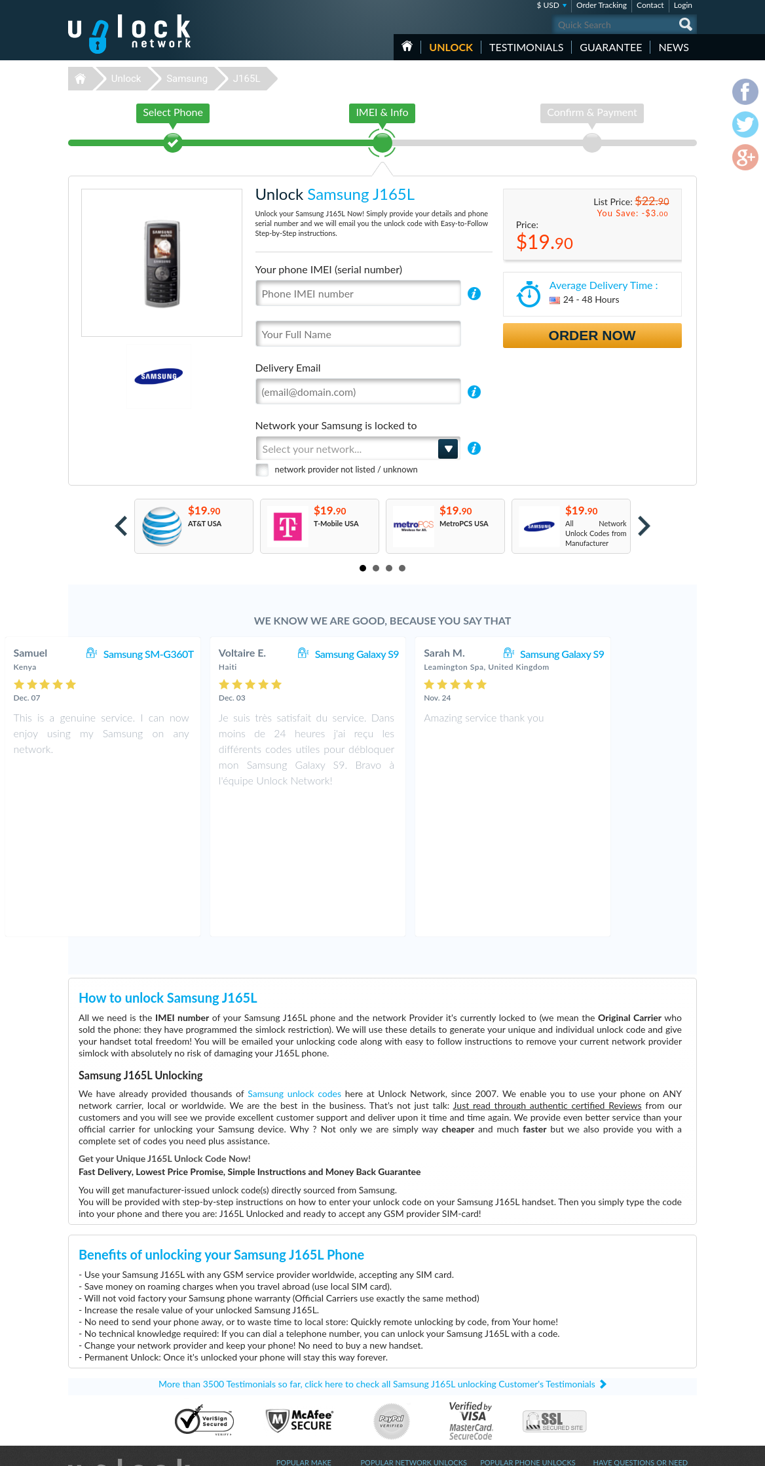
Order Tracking (601, 5)
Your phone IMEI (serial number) (328, 269)
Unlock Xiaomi (299, 1410)
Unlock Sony (296, 1390)
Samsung (187, 79)
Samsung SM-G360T (223, 653)
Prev (121, 526)
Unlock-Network (129, 34)
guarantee (611, 47)
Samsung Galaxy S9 (432, 653)
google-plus (687, 1450)
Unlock (451, 47)
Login (683, 5)
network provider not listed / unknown (346, 469)
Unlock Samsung (302, 1370)
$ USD (547, 5)
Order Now (592, 335)
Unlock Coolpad (301, 1380)
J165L (247, 79)
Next (644, 526)
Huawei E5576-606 (511, 1351)
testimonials (526, 47)
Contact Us (610, 1349)
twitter (661, 1450)
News (673, 47)
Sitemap (605, 1379)
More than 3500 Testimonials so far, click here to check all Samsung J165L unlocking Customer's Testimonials (377, 1246)
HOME (407, 46)
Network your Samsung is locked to (336, 425)
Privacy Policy (614, 1369)
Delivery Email (288, 367)
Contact (650, 5)
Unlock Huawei (300, 1351)
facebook (634, 1450)
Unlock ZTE (294, 1361)
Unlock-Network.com (129, 1341)
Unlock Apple (297, 1400)
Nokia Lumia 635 (507, 1341)
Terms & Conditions (624, 1359)
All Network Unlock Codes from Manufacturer (596, 533)
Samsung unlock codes (294, 956)
